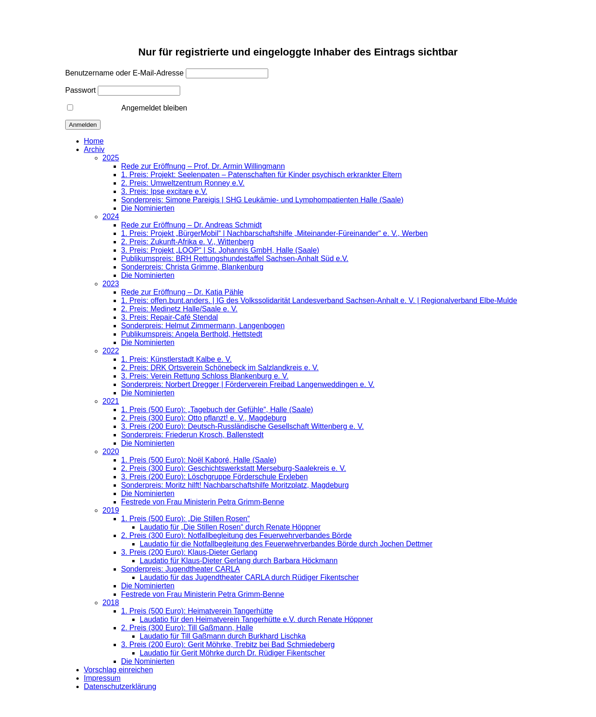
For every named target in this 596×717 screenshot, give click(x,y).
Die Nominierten (148, 208)
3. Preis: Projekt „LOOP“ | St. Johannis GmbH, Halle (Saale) (220, 250)
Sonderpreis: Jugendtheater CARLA (180, 569)
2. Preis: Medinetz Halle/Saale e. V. (179, 309)
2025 (110, 158)
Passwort (80, 90)
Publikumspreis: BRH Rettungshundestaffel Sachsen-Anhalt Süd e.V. (234, 258)
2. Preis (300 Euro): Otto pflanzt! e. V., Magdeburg (203, 418)
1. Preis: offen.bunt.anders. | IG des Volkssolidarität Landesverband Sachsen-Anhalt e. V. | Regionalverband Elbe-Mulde (319, 300)
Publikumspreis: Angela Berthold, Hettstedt (191, 334)
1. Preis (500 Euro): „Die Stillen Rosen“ (185, 519)
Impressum (102, 678)
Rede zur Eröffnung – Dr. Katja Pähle (182, 292)
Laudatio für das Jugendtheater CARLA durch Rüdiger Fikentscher (249, 577)
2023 (110, 284)
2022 (110, 351)
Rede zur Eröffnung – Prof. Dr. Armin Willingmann (203, 166)
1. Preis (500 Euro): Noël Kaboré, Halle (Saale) (199, 460)
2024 (110, 217)
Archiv (94, 149)
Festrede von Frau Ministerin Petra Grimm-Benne (202, 502)
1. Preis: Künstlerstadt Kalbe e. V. (176, 359)
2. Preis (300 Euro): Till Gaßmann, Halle (187, 628)
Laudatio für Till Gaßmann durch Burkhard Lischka (223, 636)
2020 (110, 451)
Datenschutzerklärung (120, 686)
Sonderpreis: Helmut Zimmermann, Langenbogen (202, 326)
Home (94, 141)
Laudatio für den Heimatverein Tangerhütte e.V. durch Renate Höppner (256, 619)
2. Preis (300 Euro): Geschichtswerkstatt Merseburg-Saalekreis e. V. (233, 468)
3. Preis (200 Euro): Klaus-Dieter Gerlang (189, 552)
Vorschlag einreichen (118, 670)
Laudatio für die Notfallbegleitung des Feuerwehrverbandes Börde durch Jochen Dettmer (286, 544)
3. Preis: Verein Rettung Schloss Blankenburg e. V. (205, 376)
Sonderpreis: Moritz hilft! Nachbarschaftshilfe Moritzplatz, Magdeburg (235, 485)
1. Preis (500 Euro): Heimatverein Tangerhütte (197, 611)
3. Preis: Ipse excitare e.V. (164, 191)
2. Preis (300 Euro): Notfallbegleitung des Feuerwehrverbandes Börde (236, 535)
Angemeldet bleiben (127, 108)
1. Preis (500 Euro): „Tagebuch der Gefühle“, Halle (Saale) (217, 410)
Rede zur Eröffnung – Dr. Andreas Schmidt (191, 225)
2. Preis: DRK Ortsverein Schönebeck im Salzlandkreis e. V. (219, 368)
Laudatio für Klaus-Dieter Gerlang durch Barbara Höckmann (239, 561)
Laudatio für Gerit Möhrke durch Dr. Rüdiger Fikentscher (232, 653)
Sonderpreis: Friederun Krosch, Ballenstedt (192, 435)
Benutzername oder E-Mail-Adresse (124, 73)
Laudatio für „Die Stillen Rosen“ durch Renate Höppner (230, 527)
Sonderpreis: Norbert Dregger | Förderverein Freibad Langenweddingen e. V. (247, 384)
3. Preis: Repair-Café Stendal (169, 317)
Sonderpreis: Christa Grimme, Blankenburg (192, 267)
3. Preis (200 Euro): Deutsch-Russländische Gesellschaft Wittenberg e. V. (242, 426)
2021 (110, 401)
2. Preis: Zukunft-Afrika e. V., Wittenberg (187, 242)
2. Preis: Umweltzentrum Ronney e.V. (182, 183)
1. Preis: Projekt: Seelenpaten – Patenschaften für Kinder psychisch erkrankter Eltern (261, 175)
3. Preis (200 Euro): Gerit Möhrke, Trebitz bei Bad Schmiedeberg (228, 644)
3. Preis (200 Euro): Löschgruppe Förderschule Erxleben (214, 477)
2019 (110, 510)
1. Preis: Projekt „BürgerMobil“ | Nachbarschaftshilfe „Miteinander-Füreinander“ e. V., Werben (274, 233)
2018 (110, 603)
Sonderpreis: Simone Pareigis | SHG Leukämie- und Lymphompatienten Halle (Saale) (262, 200)
